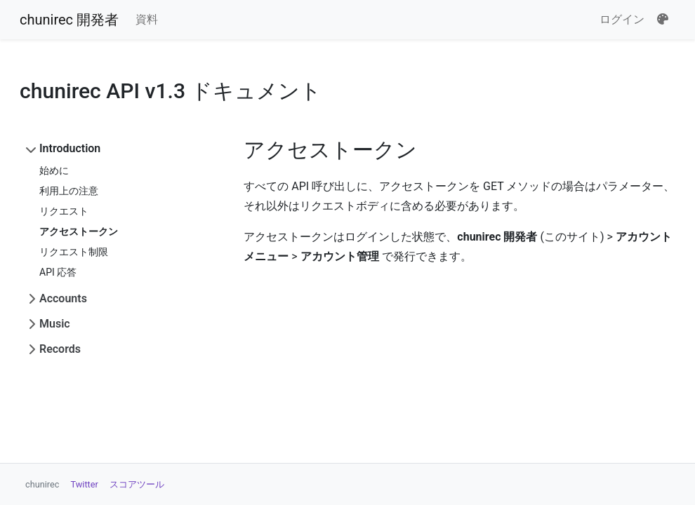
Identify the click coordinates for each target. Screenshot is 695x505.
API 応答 (58, 272)
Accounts (63, 298)
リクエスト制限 (73, 251)
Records (60, 349)
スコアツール (137, 484)
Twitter (84, 484)
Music (54, 323)
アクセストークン (78, 231)
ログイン (622, 19)
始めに (54, 170)
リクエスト (63, 211)
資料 (146, 19)
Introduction (69, 148)
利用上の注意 (68, 190)
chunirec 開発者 (69, 19)
